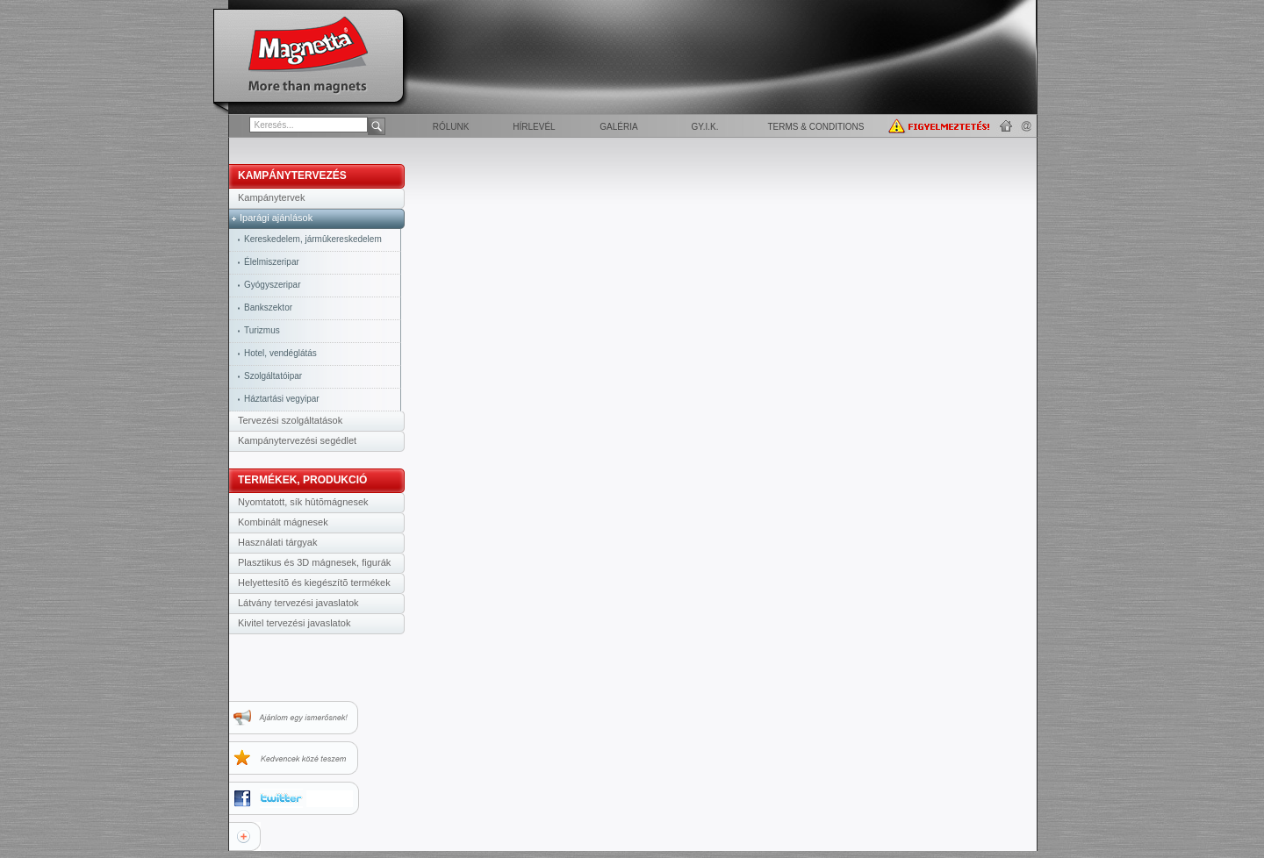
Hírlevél (534, 127)
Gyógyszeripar (272, 285)
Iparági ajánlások (276, 217)
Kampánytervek (271, 197)
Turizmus (262, 330)
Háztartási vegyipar (282, 399)
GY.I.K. (705, 127)
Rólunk (451, 127)
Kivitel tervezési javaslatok (294, 623)
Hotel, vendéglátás (280, 353)
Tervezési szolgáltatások (290, 420)
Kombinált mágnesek (283, 522)
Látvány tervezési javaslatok (298, 602)
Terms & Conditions (815, 127)
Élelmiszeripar (271, 262)
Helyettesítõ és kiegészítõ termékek (314, 582)
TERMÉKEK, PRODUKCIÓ (302, 480)
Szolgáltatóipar (273, 376)
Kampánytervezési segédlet (297, 440)
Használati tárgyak (278, 542)
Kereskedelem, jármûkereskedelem (313, 239)
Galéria (618, 127)
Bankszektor (268, 307)
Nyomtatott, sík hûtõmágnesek (303, 502)
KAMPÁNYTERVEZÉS (292, 175)
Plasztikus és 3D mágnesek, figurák (314, 562)
